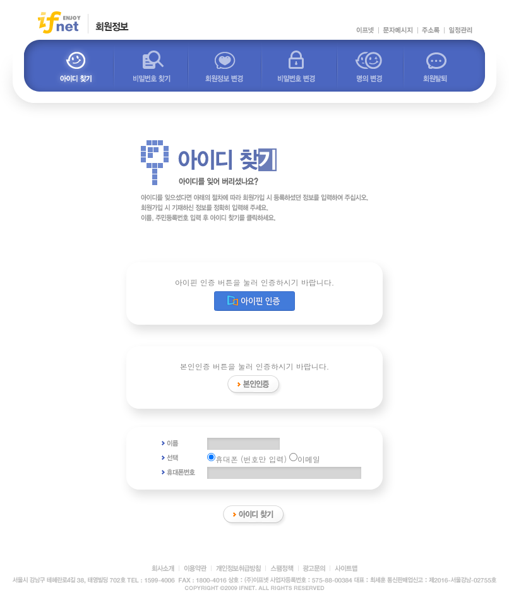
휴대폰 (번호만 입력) (247, 459)
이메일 (304, 459)
